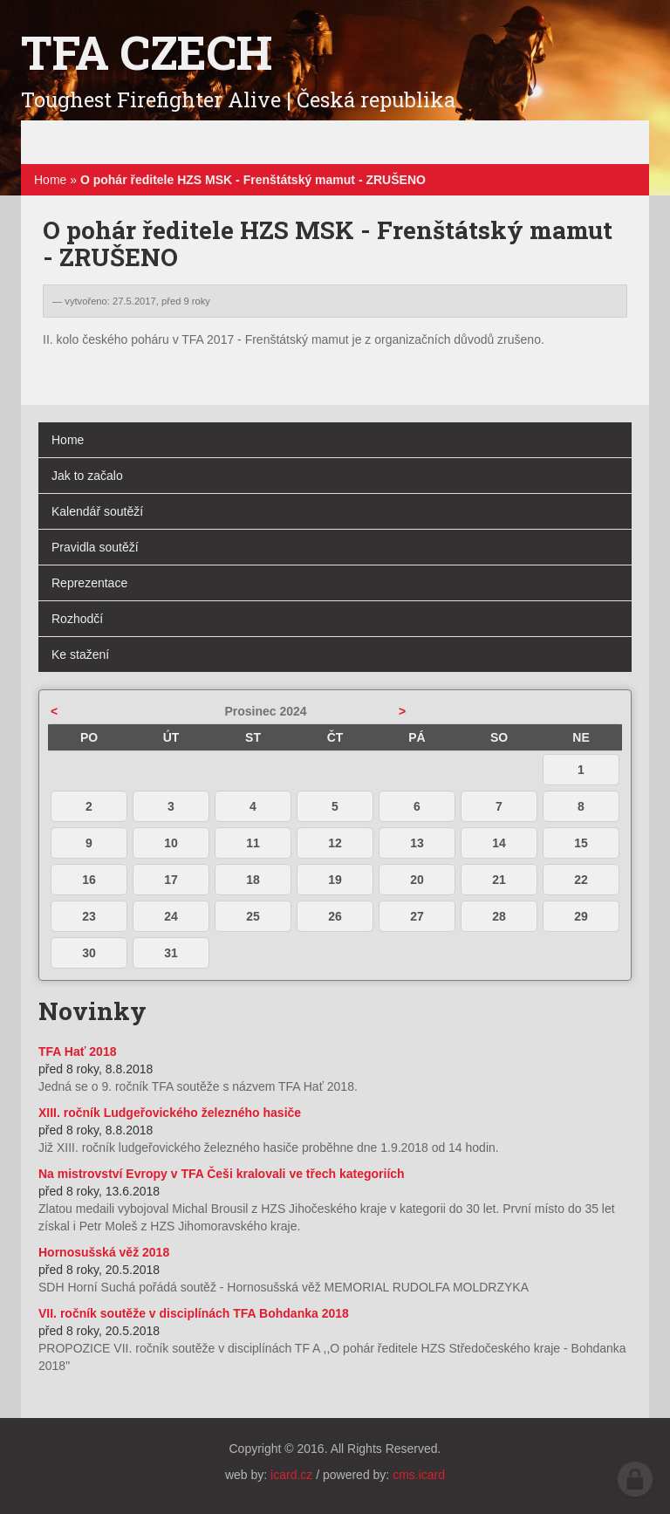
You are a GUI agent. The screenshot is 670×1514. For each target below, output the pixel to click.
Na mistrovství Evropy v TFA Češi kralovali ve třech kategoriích (221, 1174)
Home (50, 180)
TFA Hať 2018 (77, 1051)
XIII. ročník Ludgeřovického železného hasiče (169, 1113)
